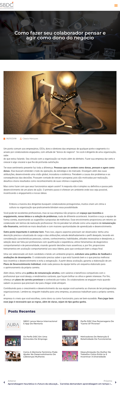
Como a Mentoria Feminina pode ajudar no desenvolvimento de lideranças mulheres (40, 354)
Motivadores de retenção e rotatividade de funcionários (96, 337)
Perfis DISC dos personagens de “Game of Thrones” (97, 322)
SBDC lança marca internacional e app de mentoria (40, 322)
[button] (116, 5)
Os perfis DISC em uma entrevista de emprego (35, 337)
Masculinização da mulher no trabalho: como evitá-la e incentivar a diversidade (96, 354)
